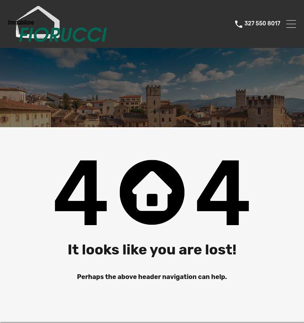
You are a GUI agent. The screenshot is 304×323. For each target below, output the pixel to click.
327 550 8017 (262, 24)
